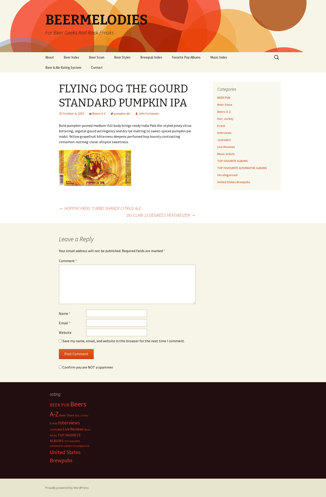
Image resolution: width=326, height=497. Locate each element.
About (49, 57)
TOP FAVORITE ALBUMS (232, 161)
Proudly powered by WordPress (67, 488)
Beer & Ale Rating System (63, 67)
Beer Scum (96, 57)
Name (64, 313)
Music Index (218, 57)
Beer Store (224, 105)
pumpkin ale (122, 113)
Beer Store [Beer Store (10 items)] (66, 415)
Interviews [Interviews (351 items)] (69, 423)
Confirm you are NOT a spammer (86, 367)
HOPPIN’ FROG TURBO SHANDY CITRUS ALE (100, 208)
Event (221, 126)
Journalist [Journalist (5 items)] (56, 429)
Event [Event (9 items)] (54, 423)
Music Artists (226, 154)
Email (64, 323)
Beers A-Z (99, 113)
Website (65, 332)
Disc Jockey (225, 119)
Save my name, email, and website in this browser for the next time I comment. (123, 341)
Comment (68, 260)
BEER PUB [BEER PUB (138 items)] (60, 405)
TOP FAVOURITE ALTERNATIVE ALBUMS (242, 168)
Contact (97, 67)
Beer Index (71, 57)
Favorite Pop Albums (186, 57)
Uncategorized (227, 175)
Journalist (224, 140)
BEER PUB (223, 98)
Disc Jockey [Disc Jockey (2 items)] (81, 415)
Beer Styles (122, 57)
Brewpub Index (151, 57)
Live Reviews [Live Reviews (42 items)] (73, 429)
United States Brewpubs (233, 182)
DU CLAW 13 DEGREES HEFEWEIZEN (161, 215)
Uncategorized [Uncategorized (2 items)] (81, 446)
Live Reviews (226, 147)
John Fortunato (148, 113)
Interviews (224, 133)
